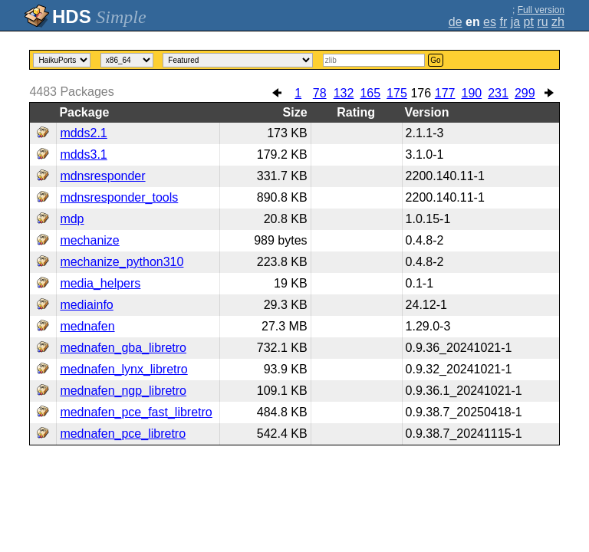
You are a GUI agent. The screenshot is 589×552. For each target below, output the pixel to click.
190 (472, 93)
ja (515, 21)
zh (557, 21)
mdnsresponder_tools (119, 197)
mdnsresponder (102, 175)
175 (397, 93)
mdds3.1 (83, 154)
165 (370, 93)
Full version (541, 10)
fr (503, 21)
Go (435, 60)
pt (529, 21)
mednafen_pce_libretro (123, 433)
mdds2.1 (83, 133)
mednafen (87, 326)
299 (525, 93)
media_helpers (100, 283)
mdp (72, 218)
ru (542, 21)
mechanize (89, 240)
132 (344, 93)
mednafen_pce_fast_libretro (136, 412)
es (489, 21)
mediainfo (86, 304)
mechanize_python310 (121, 261)
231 (498, 93)
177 (445, 93)
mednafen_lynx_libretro (123, 369)
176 (420, 93)
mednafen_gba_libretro (123, 347)
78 (320, 93)
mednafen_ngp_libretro (123, 390)
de (455, 21)
